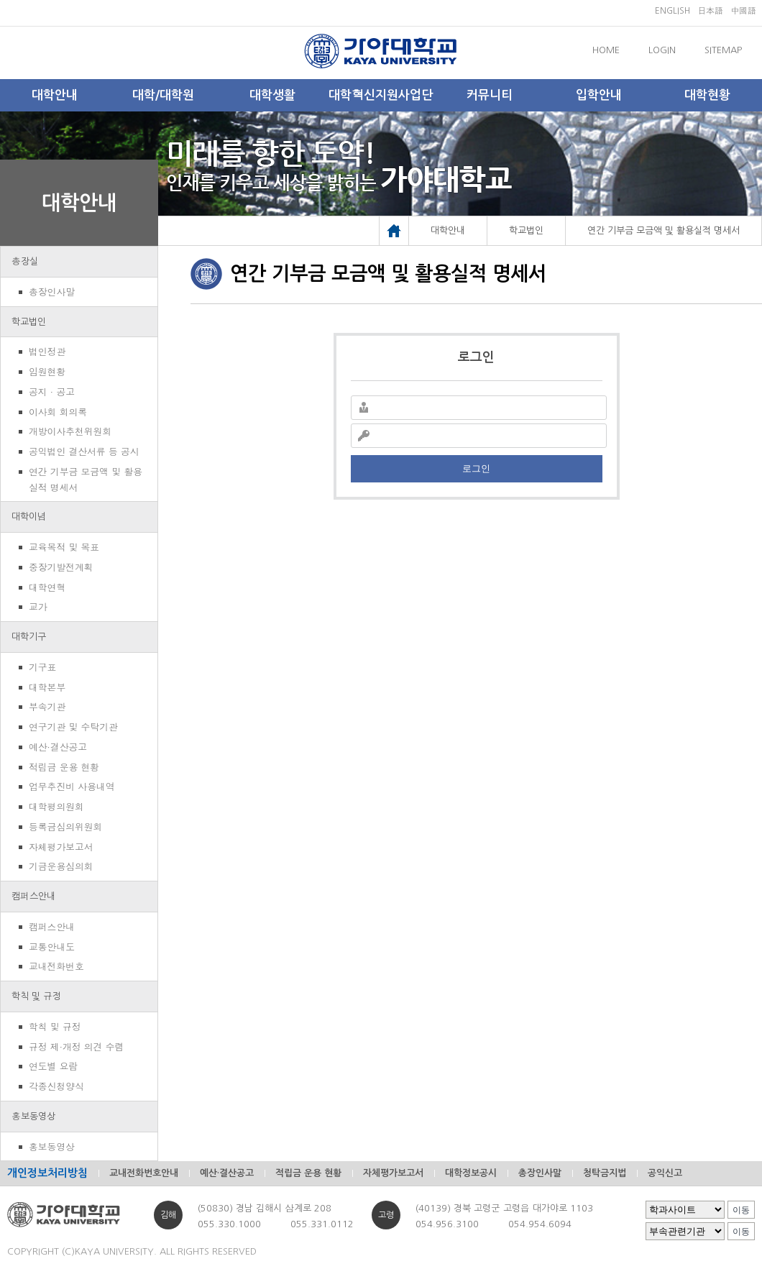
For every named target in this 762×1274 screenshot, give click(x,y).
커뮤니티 (490, 95)
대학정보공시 (471, 1173)
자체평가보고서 (61, 846)
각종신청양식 (56, 1086)
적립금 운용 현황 (64, 767)
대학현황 (707, 95)
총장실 (25, 261)
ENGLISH (672, 10)
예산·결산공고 (58, 746)
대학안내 (55, 95)
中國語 (743, 10)
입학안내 (599, 95)
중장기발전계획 (61, 567)
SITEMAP (723, 50)
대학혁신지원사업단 (381, 95)
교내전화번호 (56, 966)
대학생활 (272, 95)
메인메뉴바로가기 (0, 0)
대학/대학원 (163, 95)
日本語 (710, 10)
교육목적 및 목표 (64, 547)
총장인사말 (52, 291)
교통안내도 (52, 946)
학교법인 (29, 321)
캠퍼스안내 (33, 896)
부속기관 (47, 706)
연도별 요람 (53, 1066)
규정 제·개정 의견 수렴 (76, 1046)
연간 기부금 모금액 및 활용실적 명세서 (85, 479)
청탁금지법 (604, 1173)
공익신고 (665, 1173)
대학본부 (47, 687)
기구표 (42, 667)
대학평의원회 (56, 806)
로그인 (476, 468)
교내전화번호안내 (143, 1173)
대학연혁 (47, 587)
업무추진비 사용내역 (71, 786)
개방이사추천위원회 (70, 431)
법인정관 (47, 351)
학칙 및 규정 (36, 996)
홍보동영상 (33, 1116)
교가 (38, 606)
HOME (606, 50)
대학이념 (29, 516)
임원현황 (47, 371)
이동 (741, 1210)
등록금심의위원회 (65, 826)
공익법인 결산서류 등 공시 (84, 451)
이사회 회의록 (58, 411)
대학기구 (29, 636)
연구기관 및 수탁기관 (73, 726)
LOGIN (662, 50)
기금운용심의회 (61, 866)
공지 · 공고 (52, 391)
